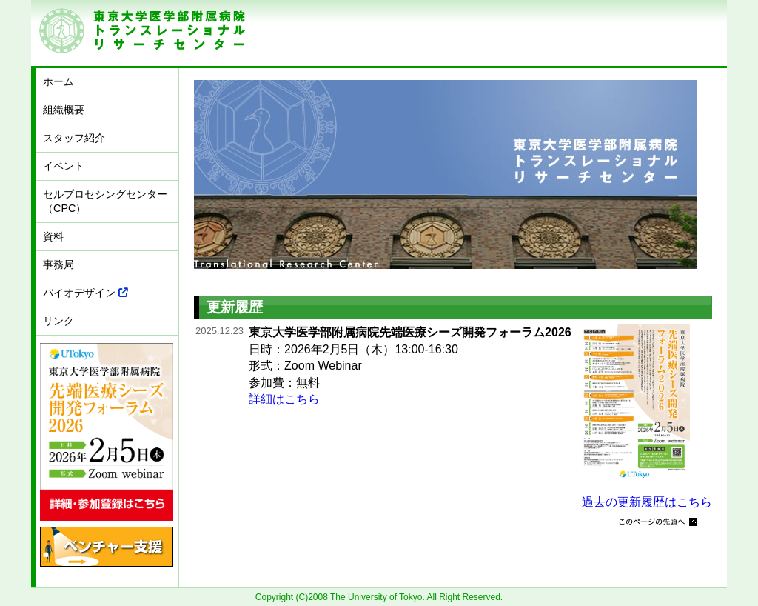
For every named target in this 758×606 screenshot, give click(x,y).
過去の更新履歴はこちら (647, 502)
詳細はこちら (284, 399)
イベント (63, 166)
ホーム (58, 81)
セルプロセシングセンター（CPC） (105, 201)
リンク (58, 321)
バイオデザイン (85, 293)
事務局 (58, 264)
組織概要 (63, 110)
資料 (53, 236)
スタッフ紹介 (74, 138)
